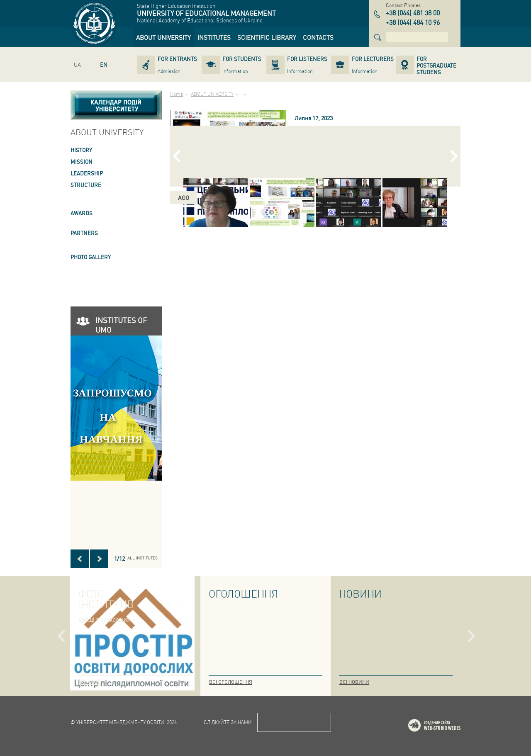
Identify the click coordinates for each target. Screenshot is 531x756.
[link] (163, 37)
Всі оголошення (230, 682)
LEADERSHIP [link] (87, 173)
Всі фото (90, 682)
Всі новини (354, 682)
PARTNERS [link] (84, 232)
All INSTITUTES (142, 557)
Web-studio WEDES (445, 727)
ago (183, 197)
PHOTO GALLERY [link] (91, 256)
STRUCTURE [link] (86, 184)
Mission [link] (82, 161)
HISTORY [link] (81, 149)
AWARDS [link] (82, 212)
